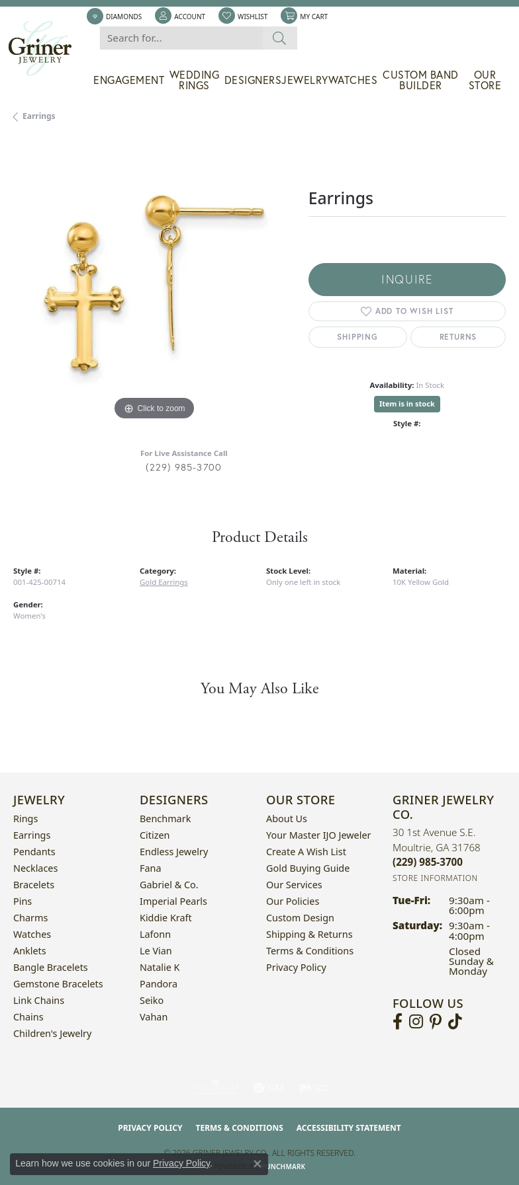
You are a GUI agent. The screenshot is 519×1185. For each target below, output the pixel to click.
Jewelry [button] (304, 80)
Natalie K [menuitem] (159, 967)
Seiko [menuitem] (152, 1000)
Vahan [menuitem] (153, 1017)
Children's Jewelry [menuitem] (52, 1033)
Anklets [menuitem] (29, 950)
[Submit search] (279, 38)
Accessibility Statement (349, 1127)
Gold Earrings (164, 582)
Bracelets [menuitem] (33, 884)
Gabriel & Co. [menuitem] (169, 884)
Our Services (294, 884)
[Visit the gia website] (269, 1088)
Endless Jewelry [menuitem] (174, 851)
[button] (180, 16)
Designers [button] (253, 80)
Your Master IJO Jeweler (318, 835)
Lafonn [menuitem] (155, 934)
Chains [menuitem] (28, 1017)
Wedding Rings (194, 80)
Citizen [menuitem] (155, 835)
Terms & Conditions (310, 950)
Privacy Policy (296, 967)
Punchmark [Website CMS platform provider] (283, 1166)
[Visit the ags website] (215, 1088)
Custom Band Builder (421, 80)
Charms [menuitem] (30, 917)
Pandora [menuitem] (158, 983)
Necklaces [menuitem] (35, 868)
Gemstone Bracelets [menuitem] (58, 983)
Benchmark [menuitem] (165, 818)
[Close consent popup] (257, 1164)
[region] (154, 283)
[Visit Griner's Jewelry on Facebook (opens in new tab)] (397, 1022)
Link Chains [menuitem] (38, 1000)
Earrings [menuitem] (31, 835)
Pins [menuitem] (22, 901)
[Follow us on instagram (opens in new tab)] (416, 1022)
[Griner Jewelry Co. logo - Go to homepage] (47, 48)
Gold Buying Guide (308, 868)
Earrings (39, 116)
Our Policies (292, 901)
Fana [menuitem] (151, 868)
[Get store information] (435, 878)
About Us (286, 818)
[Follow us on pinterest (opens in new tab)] (436, 1022)
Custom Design (300, 917)
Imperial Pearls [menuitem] (173, 901)
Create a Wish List (306, 851)
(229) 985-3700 (184, 467)
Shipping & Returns (309, 934)
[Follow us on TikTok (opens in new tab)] (455, 1022)
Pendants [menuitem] (34, 851)
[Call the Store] (428, 861)
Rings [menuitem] (25, 818)
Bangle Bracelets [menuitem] (50, 967)
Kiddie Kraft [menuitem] (166, 917)
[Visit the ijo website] (313, 1088)
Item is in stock (407, 403)
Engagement (128, 80)
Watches (353, 80)
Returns (458, 337)
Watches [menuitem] (32, 934)
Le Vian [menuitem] (156, 950)
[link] (114, 16)
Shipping (357, 337)
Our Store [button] (485, 80)
